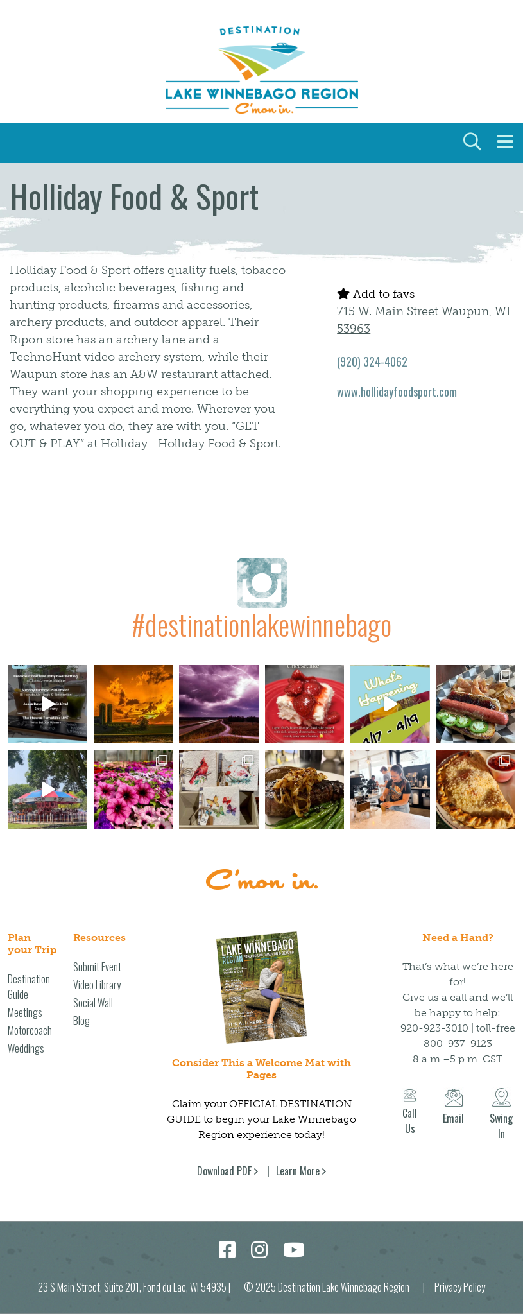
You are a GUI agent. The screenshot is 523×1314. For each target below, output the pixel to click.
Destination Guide (29, 986)
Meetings (25, 1012)
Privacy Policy (459, 1287)
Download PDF (224, 1171)
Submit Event (97, 966)
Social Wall (93, 1002)
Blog (81, 1020)
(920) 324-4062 (372, 361)
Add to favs (376, 294)
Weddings (26, 1048)
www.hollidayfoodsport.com (397, 391)
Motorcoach (30, 1030)
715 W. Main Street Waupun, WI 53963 (424, 320)
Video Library (97, 984)
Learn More (298, 1171)
